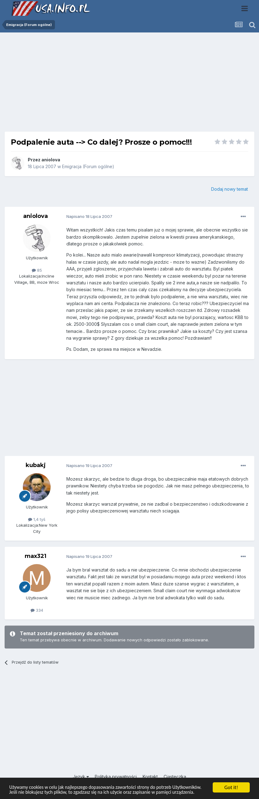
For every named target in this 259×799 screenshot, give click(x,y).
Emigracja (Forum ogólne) (88, 166)
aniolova (50, 159)
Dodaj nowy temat (229, 189)
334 (37, 610)
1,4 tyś (36, 519)
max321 (35, 556)
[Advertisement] (129, 84)
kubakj (36, 465)
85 (37, 270)
